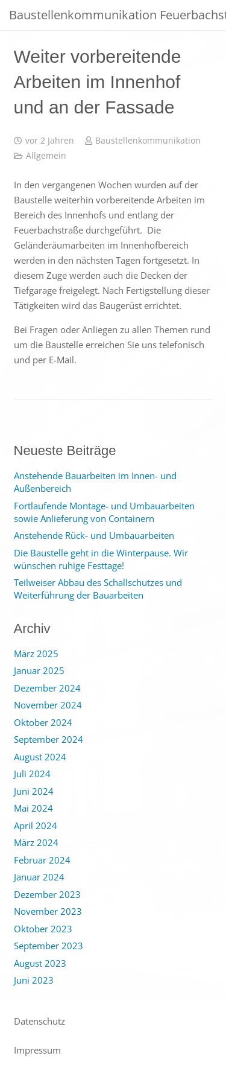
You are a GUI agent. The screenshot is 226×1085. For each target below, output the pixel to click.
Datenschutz (39, 1021)
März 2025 (36, 654)
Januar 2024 (39, 877)
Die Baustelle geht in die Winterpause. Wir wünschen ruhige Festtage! (101, 559)
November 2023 (48, 911)
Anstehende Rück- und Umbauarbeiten (94, 535)
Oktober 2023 (43, 929)
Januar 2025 (39, 670)
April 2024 (35, 825)
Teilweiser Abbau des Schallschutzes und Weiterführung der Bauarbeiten (98, 588)
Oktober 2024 (43, 722)
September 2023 (48, 946)
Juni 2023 (34, 980)
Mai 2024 (33, 808)
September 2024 (48, 739)
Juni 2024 (34, 791)
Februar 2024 (42, 860)
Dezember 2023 (47, 894)
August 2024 (40, 757)
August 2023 (40, 963)
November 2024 (48, 705)
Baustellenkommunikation (148, 140)
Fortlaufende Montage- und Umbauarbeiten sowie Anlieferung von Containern (104, 512)
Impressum (37, 1050)
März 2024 (36, 842)
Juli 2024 (32, 774)
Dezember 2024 (47, 688)
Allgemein (46, 155)
